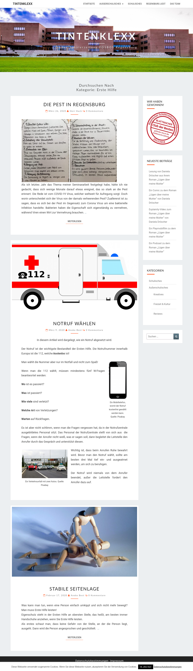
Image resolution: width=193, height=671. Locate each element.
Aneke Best (75, 330)
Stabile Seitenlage (74, 588)
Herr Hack (76, 111)
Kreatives (159, 294)
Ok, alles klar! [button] (145, 667)
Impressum (117, 660)
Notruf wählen (74, 323)
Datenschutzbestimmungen (91, 660)
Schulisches (135, 4)
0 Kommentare (94, 111)
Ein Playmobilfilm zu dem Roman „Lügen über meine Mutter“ (162, 232)
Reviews (158, 313)
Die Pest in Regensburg (74, 104)
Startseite (89, 4)
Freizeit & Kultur (162, 304)
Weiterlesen (75, 221)
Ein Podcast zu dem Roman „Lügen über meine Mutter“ (159, 247)
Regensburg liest (156, 4)
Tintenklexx (22, 4)
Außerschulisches (110, 4)
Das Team (175, 4)
